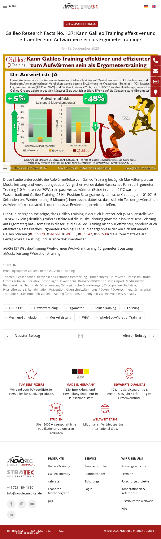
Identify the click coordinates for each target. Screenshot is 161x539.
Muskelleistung (60, 317)
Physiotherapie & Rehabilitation (25, 289)
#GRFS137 (16, 308)
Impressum (15, 531)
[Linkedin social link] (11, 514)
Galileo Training (64, 271)
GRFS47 (86, 234)
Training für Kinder (65, 294)
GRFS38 (102, 234)
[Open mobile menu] (10, 6)
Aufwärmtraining (46, 308)
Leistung (133, 308)
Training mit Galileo (95, 294)
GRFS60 (70, 234)
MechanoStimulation (24, 317)
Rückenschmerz (121, 289)
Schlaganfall (143, 289)
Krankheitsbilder (90, 281)
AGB (62, 531)
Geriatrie (33, 281)
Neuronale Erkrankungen (41, 285)
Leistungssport (113, 281)
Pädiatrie (129, 285)
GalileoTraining (105, 308)
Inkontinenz (68, 281)
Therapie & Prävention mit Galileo (27, 294)
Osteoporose (113, 285)
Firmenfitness (98, 277)
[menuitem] (146, 6)
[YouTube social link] (32, 504)
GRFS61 (55, 234)
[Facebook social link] (11, 504)
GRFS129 (38, 234)
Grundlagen (50, 281)
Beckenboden (25, 277)
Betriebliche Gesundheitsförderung (62, 277)
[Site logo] (80, 6)
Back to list (80, 336)
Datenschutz (41, 531)
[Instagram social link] (22, 504)
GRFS (69, 24)
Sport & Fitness (85, 24)
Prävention (56, 289)
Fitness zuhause (14, 281)
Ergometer (76, 308)
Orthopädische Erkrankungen (81, 285)
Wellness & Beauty (123, 294)
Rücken (104, 289)
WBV (85, 317)
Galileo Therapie (39, 271)
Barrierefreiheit (27, 533)
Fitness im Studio (138, 277)
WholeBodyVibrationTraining (120, 317)
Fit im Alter (117, 277)
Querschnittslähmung (81, 289)
